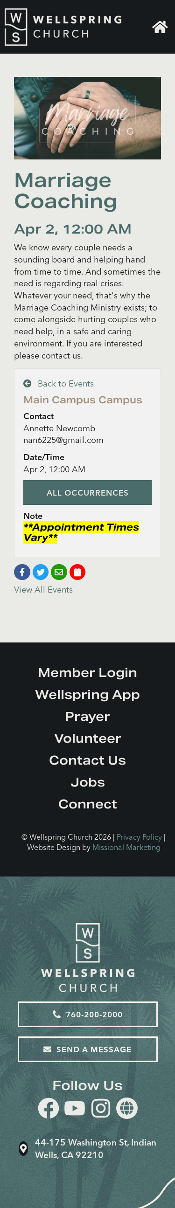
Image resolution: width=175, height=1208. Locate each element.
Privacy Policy (139, 837)
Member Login (87, 672)
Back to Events (58, 383)
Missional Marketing (126, 847)
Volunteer (87, 738)
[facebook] (48, 1110)
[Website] (127, 1108)
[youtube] (74, 1110)
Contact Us (87, 760)
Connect (87, 804)
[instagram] (101, 1110)
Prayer (87, 716)
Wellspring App (87, 694)
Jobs (87, 782)
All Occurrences (88, 492)
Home (160, 27)
